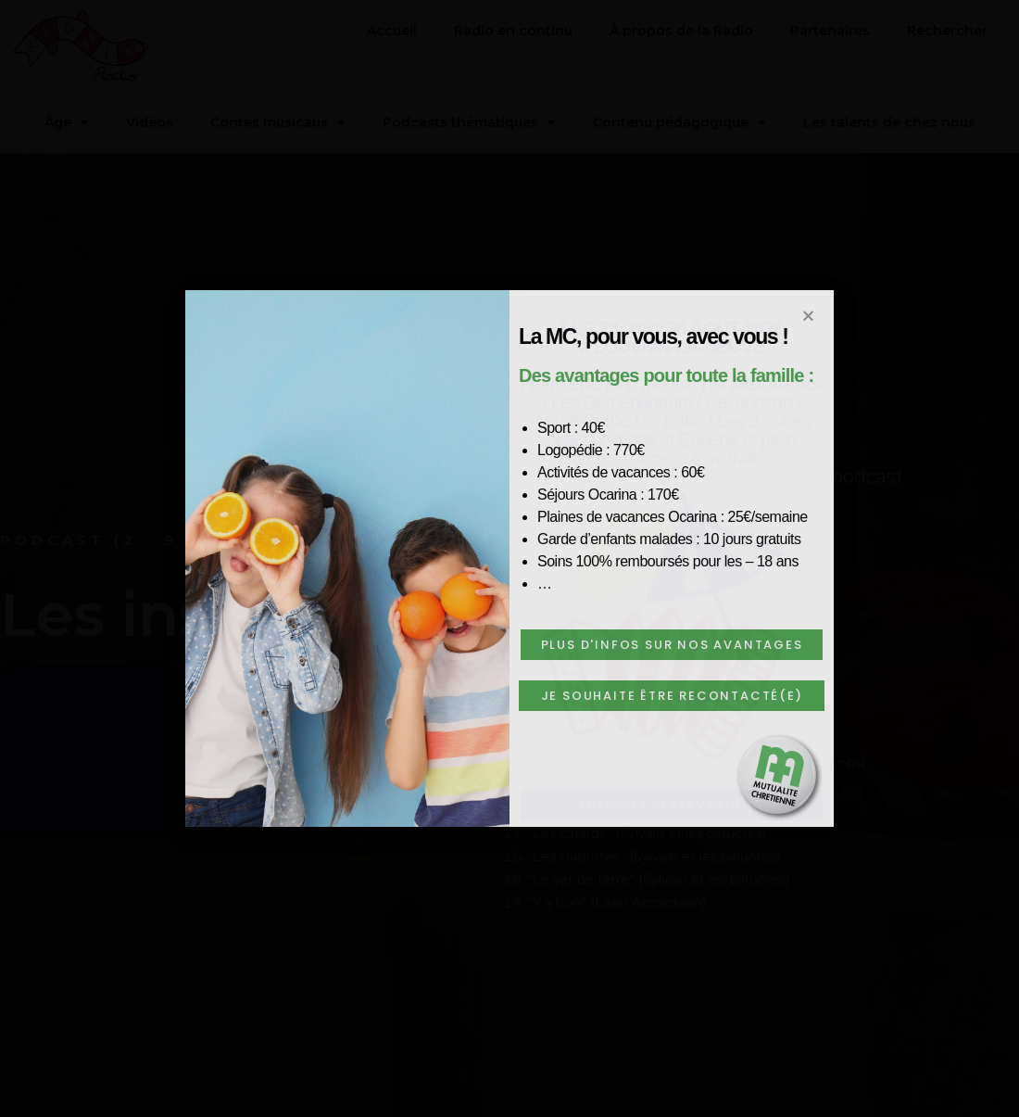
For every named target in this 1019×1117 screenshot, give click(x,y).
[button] (672, 644)
